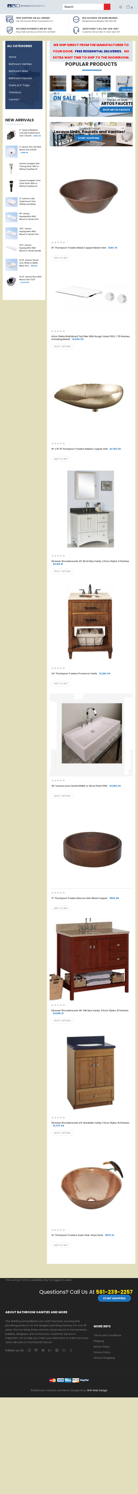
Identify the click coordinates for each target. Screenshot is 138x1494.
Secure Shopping (104, 1357)
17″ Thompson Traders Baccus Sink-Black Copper (85, 898)
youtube (63, 1350)
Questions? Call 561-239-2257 (100, 28)
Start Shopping (88, 138)
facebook (29, 1350)
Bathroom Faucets (20, 78)
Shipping (99, 1341)
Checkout (15, 92)
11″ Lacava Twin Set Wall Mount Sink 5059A (30, 150)
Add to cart (61, 257)
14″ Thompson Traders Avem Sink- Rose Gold (82, 1235)
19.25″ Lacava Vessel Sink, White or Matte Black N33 (28, 263)
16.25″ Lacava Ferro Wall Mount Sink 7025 (30, 279)
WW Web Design (97, 1390)
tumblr (70, 1350)
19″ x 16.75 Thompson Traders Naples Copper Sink (86, 449)
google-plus (50, 1350)
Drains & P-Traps (19, 85)
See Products (109, 90)
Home (12, 57)
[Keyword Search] (83, 7)
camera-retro (36, 1350)
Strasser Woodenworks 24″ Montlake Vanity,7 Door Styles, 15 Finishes (90, 1124)
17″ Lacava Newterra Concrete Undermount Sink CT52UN (30, 133)
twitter (43, 1350)
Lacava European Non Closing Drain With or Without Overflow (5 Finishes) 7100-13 (29, 166)
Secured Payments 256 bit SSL (34, 28)
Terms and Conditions (107, 1335)
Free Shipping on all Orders (33, 17)
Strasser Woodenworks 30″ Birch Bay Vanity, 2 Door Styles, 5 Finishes (90, 563)
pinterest (57, 1350)
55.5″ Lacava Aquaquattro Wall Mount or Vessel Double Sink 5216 (30, 248)
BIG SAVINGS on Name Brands (100, 17)
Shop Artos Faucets (116, 109)
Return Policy (102, 1346)
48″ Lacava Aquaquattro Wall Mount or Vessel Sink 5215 (29, 216)
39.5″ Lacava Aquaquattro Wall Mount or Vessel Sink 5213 (29, 231)
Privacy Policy (102, 1352)
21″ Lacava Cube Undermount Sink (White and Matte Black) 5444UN (27, 201)
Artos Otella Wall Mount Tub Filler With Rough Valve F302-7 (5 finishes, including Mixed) (90, 338)
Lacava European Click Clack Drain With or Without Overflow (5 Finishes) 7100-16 (30, 183)
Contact (14, 99)
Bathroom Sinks (18, 71)
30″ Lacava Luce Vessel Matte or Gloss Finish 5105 (86, 786)
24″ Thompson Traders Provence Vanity (80, 673)
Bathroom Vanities (20, 64)
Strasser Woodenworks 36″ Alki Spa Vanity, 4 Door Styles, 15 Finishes (89, 1012)
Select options (62, 346)
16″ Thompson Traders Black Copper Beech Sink (84, 247)
